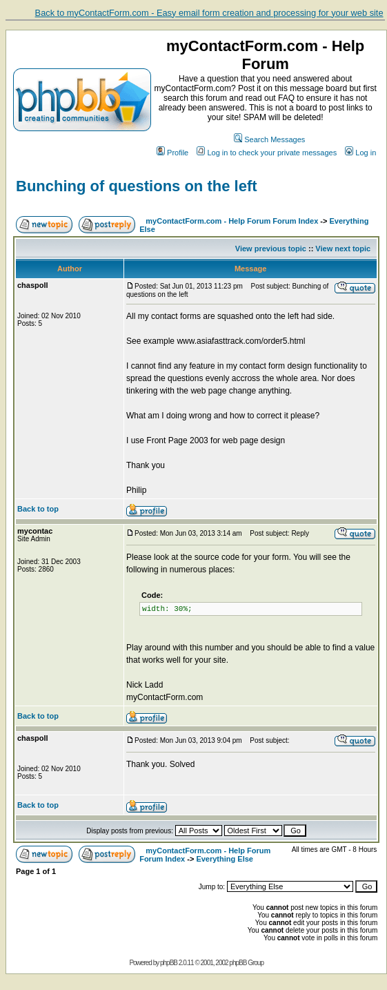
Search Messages (269, 139)
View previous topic (270, 248)
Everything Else (224, 859)
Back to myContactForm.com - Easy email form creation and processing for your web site (209, 13)
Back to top (38, 509)
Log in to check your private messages (267, 152)
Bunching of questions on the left (136, 186)
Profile (172, 152)
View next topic (342, 248)
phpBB (168, 963)
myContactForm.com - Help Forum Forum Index (232, 221)
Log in (360, 152)
